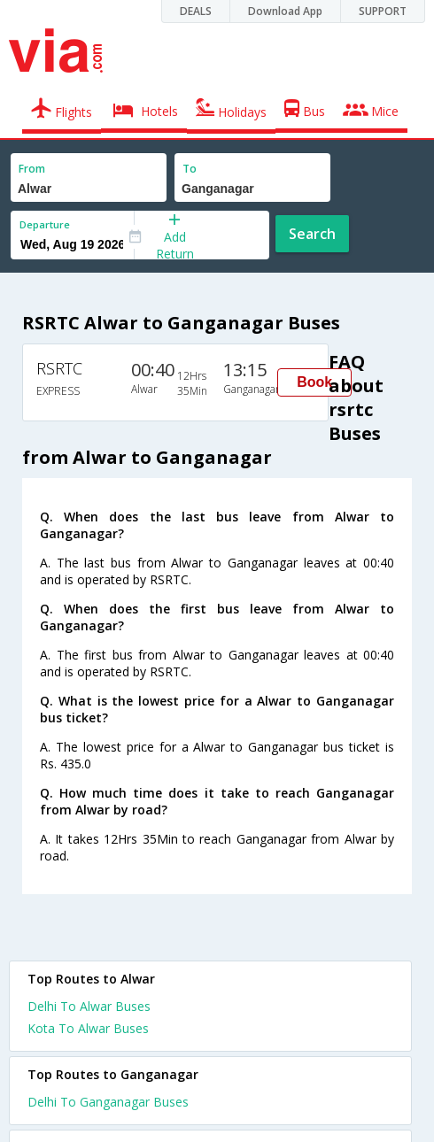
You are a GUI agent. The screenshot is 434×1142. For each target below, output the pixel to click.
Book (314, 382)
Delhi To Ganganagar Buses (108, 1101)
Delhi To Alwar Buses (89, 1006)
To (189, 168)
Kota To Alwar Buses (88, 1028)
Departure (44, 224)
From (32, 168)
